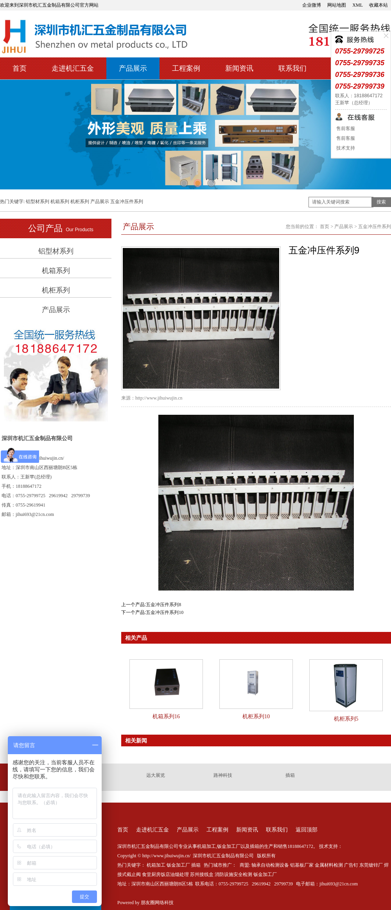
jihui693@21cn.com (338, 884)
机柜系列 (79, 201)
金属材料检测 (329, 865)
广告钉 (351, 865)
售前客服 (345, 128)
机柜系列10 (256, 716)
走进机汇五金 (73, 68)
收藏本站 (378, 5)
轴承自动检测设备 (270, 865)
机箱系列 (59, 201)
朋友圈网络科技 (157, 902)
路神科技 (222, 775)
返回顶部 (306, 830)
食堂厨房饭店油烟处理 (165, 874)
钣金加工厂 (178, 865)
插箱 (290, 775)
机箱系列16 (166, 716)
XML (357, 5)
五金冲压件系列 (126, 201)
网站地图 (336, 5)
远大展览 (155, 775)
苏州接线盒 (201, 874)
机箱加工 (156, 865)
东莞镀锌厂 (371, 865)
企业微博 (311, 5)
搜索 (381, 202)
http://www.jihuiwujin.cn (159, 398)
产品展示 (133, 68)
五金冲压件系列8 (163, 604)
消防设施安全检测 (233, 874)
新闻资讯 (239, 68)
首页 (20, 68)
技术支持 (345, 148)
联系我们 (292, 68)
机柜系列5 (346, 719)
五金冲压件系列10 (164, 612)
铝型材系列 (37, 201)
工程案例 (186, 68)
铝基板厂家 (302, 865)
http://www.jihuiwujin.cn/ (40, 458)
